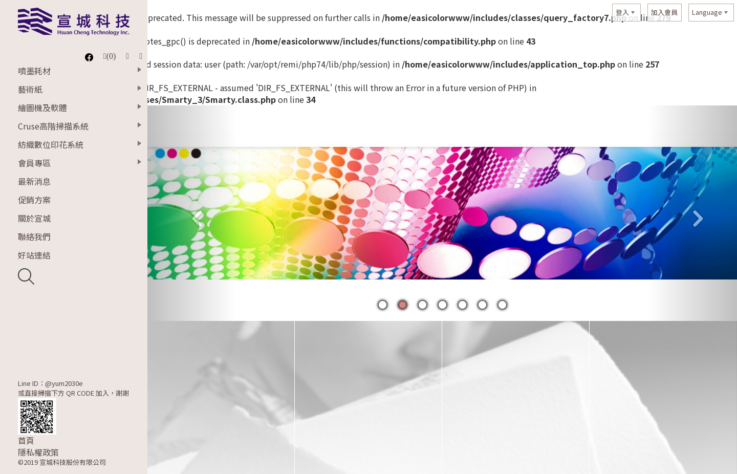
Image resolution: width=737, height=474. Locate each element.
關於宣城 (34, 218)
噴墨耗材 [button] (34, 70)
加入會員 (664, 12)
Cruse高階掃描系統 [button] (53, 126)
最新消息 (34, 181)
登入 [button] (622, 12)
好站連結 (34, 255)
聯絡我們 (34, 236)
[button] (191, 213)
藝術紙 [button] (30, 89)
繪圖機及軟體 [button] (42, 107)
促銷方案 (34, 199)
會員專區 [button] (34, 163)
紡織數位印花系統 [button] (50, 144)
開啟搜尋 (26, 276)
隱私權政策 (38, 452)
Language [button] (707, 12)
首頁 (26, 440)
